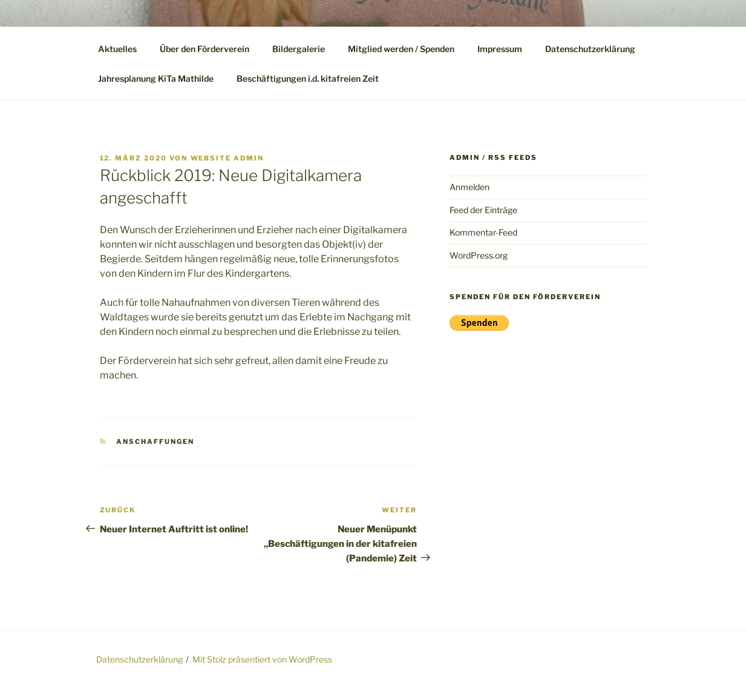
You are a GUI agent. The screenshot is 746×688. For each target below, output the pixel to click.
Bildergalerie (298, 49)
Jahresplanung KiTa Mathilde (156, 78)
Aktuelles (117, 49)
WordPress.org (479, 255)
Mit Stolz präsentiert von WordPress (262, 659)
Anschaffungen (155, 441)
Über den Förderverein (204, 49)
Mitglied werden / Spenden (401, 49)
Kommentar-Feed (483, 232)
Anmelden (469, 187)
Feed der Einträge (483, 210)
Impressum (499, 49)
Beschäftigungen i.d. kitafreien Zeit (308, 78)
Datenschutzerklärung (590, 49)
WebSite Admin (227, 158)
